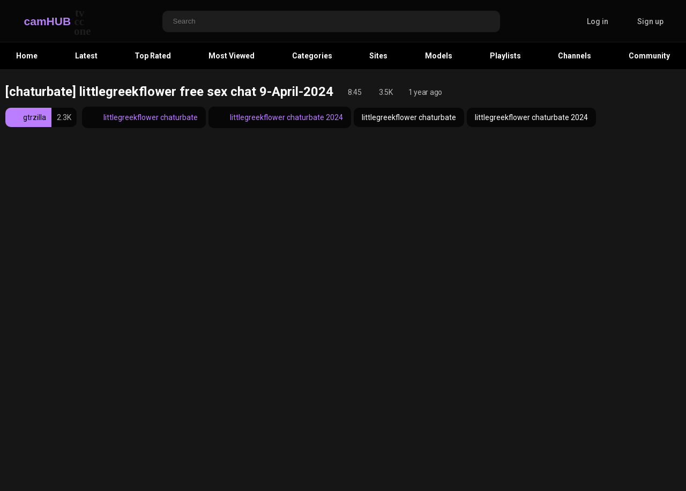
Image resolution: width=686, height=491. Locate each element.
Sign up (650, 21)
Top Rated (153, 55)
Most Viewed (231, 55)
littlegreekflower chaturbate (144, 117)
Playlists (505, 55)
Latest (86, 55)
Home (27, 55)
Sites (378, 55)
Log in (597, 21)
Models (438, 55)
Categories (312, 55)
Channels (574, 55)
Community (649, 55)
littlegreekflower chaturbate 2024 (280, 117)
